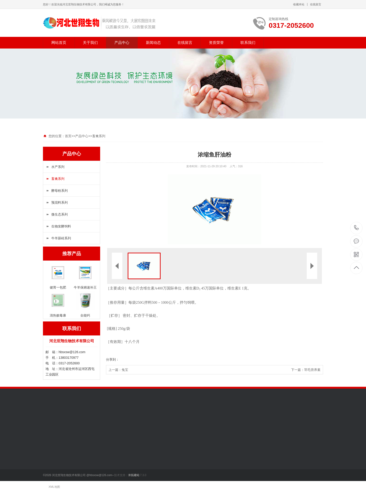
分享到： (112, 359)
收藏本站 (298, 4)
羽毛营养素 (312, 370)
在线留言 (315, 4)
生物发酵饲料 (61, 226)
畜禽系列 (98, 136)
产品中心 (121, 43)
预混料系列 (59, 202)
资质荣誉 (216, 43)
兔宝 (125, 370)
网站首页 (58, 43)
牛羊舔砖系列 (61, 238)
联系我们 (247, 43)
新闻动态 (153, 43)
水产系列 (57, 167)
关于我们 (90, 43)
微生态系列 (59, 214)
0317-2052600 (356, 228)
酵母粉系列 (59, 190)
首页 (68, 136)
